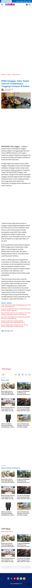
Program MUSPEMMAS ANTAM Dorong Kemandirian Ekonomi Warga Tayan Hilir (15, 309)
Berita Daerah (9, 78)
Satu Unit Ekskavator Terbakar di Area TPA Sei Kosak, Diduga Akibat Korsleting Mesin (14, 325)
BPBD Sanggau (6, 369)
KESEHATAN (25, 78)
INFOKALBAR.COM (9, 89)
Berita (3, 78)
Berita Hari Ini (17, 78)
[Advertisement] (16, 22)
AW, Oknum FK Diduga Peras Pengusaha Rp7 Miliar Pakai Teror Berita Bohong (15, 317)
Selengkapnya (16, 567)
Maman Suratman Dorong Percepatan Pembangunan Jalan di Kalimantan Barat (13, 321)
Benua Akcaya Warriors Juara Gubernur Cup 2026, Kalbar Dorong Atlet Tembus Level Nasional (15, 313)
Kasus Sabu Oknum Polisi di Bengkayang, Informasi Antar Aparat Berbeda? (16, 305)
